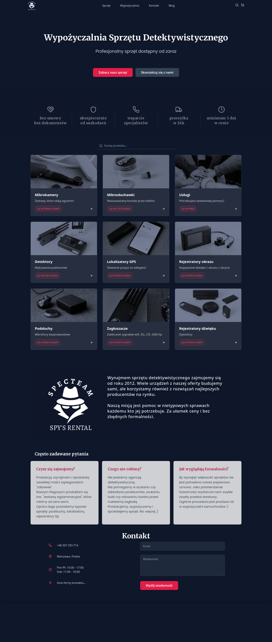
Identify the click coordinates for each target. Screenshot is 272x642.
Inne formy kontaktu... (71, 583)
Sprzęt (106, 5)
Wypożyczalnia (129, 5)
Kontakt (154, 5)
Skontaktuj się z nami (157, 72)
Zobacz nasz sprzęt (113, 72)
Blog (172, 5)
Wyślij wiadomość (159, 585)
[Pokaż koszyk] (242, 5)
